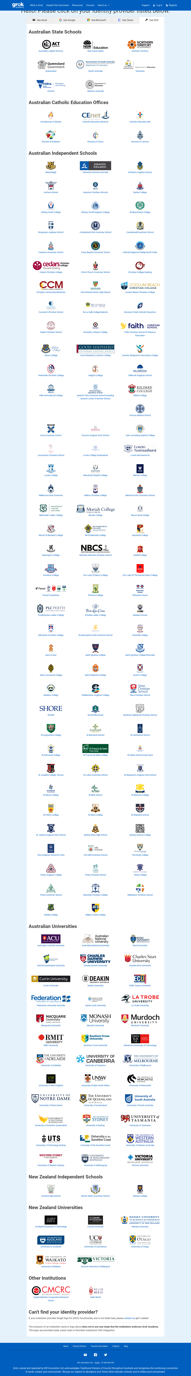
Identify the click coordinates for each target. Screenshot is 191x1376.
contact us (129, 1318)
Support (146, 5)
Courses (90, 5)
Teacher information (99, 1346)
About (65, 1346)
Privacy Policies (79, 1346)
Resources (77, 5)
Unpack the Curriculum (57, 5)
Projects (115, 1346)
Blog (126, 1346)
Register (171, 5)
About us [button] (102, 5)
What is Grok (36, 5)
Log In (157, 5)
